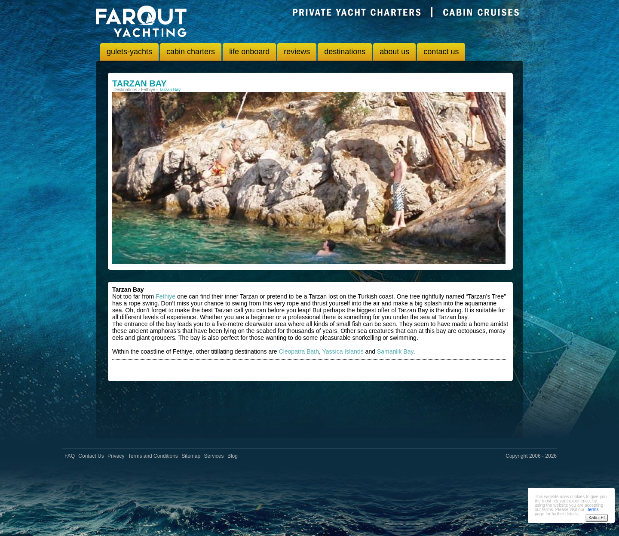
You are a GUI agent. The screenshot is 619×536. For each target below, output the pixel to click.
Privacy (115, 456)
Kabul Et (596, 517)
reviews (297, 51)
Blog (232, 456)
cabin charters (190, 51)
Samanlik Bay (395, 351)
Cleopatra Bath (299, 351)
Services (214, 456)
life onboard (249, 51)
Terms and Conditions (153, 456)
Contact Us (91, 456)
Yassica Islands (342, 351)
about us (394, 51)
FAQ (69, 456)
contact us (441, 51)
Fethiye (165, 296)
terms (593, 509)
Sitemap (190, 456)
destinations (344, 51)
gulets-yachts (129, 51)
